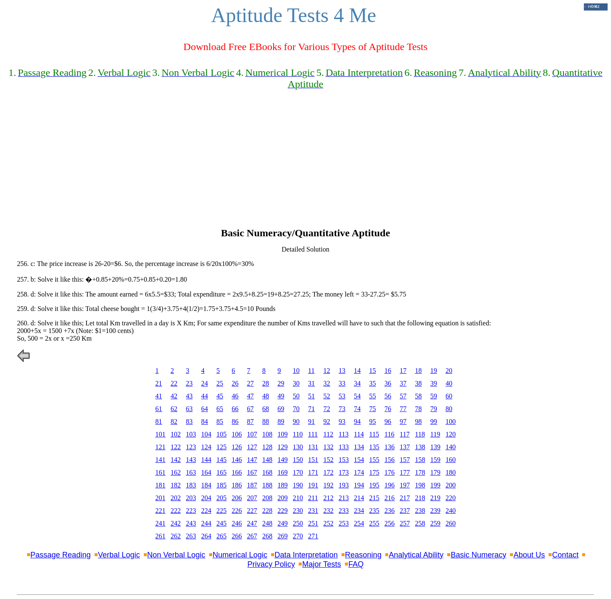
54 (357, 396)
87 (250, 421)
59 (433, 396)
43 (189, 396)
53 (342, 396)
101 (160, 434)
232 (328, 510)
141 (160, 459)
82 (174, 421)
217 (405, 497)
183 (191, 485)
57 (403, 396)
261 (160, 536)
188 (267, 485)
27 (250, 383)
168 (267, 472)
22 (174, 383)
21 (158, 383)
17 (403, 370)
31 (311, 383)
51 (311, 396)
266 (237, 536)
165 (221, 472)
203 (191, 497)
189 (282, 485)
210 (298, 497)
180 (451, 472)
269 (282, 536)
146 (237, 459)
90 (296, 421)
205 (221, 497)
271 (313, 536)
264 (206, 536)
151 (313, 459)
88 (265, 421)
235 (374, 510)
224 (206, 510)
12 (326, 370)
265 (221, 536)
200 (451, 485)
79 (433, 408)
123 (191, 447)
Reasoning (363, 555)
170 (298, 472)
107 (252, 434)
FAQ (356, 564)
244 (206, 523)
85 (219, 421)
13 (342, 370)
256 (389, 523)
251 (313, 523)
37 (403, 383)
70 (296, 408)
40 (449, 383)
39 (433, 383)
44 (204, 396)
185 (221, 485)
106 (237, 434)
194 (359, 485)
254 (359, 523)
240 (451, 510)
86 (235, 421)
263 (191, 536)
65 (219, 408)
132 (328, 447)
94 (357, 421)
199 (435, 485)
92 (326, 421)
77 (403, 408)
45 (219, 396)
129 (282, 447)
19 (433, 370)
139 (435, 447)
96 (387, 421)
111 (313, 434)
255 (374, 523)
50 (296, 396)
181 (160, 485)
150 (298, 459)
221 (160, 510)
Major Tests (321, 564)
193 (344, 485)
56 (387, 396)
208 (267, 497)
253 (344, 523)
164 (206, 472)
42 (174, 396)
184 (206, 485)
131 (313, 447)
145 (221, 459)
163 (191, 472)
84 (204, 421)
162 (176, 472)
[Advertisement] (305, 163)
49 (280, 396)
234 (359, 510)
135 (374, 447)
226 (237, 510)
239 (435, 510)
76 (387, 408)
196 (389, 485)
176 (389, 472)
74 (357, 408)
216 (389, 497)
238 (420, 510)
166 (237, 472)
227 (252, 510)
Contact (565, 555)
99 (433, 421)
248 (267, 523)
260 (451, 523)
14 (357, 370)
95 (372, 421)
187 (252, 485)
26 (235, 383)
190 (298, 485)
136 (389, 447)
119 (435, 434)
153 (344, 459)
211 (313, 497)
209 (282, 497)
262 (176, 536)
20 (449, 370)
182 (176, 485)
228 (267, 510)
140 (451, 447)
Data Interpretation (306, 555)
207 (252, 497)
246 (237, 523)
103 (191, 434)
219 (435, 497)
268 (267, 536)
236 (389, 510)
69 (280, 408)
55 (372, 396)
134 (359, 447)
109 (282, 434)
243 (191, 523)
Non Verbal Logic (176, 555)
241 (160, 523)
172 (328, 472)
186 (237, 485)
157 (405, 459)
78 (418, 408)
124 (206, 447)
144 (206, 459)
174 (359, 472)
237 (405, 510)
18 (418, 370)
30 (296, 383)
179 (435, 472)
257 (405, 523)
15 (372, 370)
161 (160, 472)
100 (451, 421)
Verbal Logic (119, 555)
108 (267, 434)
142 (176, 459)
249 (282, 523)
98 (418, 421)
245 (221, 523)
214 (359, 497)
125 (221, 447)
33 (342, 383)
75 (372, 408)
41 (158, 396)
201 (160, 497)
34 (357, 383)
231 (313, 510)
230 (298, 510)
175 (374, 472)
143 (191, 459)
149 (282, 459)
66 (235, 408)
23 (189, 383)
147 (252, 459)
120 (451, 434)
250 (298, 523)
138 (420, 447)
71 (311, 408)
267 (252, 536)
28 (265, 383)
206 (237, 497)
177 (405, 472)
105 (221, 434)
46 (235, 396)
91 (311, 421)
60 (449, 396)
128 (267, 447)
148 (267, 459)
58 (418, 396)
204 (206, 497)
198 (420, 485)
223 (191, 510)
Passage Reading (61, 555)
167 (252, 472)
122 (176, 447)
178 (420, 472)
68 (265, 408)
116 (389, 434)
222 (176, 510)
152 (328, 459)
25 (219, 383)
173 (344, 472)
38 (418, 383)
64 (204, 408)
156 (389, 459)
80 (449, 408)
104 (206, 434)
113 (343, 434)
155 (374, 459)
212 (328, 497)
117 (404, 434)
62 (174, 408)
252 (328, 523)
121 (160, 447)
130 (298, 447)
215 (374, 497)
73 (342, 408)
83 (189, 421)
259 (435, 523)
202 (176, 497)
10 (296, 370)
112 (328, 434)
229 (282, 510)
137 (405, 447)
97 (403, 421)
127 (252, 447)
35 (372, 383)
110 (298, 434)
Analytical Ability (416, 555)
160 (451, 459)
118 (420, 434)
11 (311, 370)
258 (420, 523)
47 (250, 396)
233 (344, 510)
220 (451, 497)
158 (420, 459)
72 (326, 408)
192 (328, 485)
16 (387, 370)
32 (326, 383)
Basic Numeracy (478, 555)
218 (420, 497)
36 (387, 383)
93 (342, 421)
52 (326, 396)
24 (204, 383)
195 (374, 485)
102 (176, 434)
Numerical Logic (240, 555)
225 (221, 510)
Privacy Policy (271, 564)
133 (344, 447)
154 (359, 459)
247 (252, 523)
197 (405, 485)
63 (189, 408)
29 (280, 383)
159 (435, 459)
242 (176, 523)
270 (298, 536)
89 (280, 421)
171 (313, 472)
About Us (529, 555)
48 (265, 396)
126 (237, 447)
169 (282, 472)
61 (158, 408)
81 (158, 421)
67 (250, 408)
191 (313, 485)
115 (374, 434)
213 (344, 497)
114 (359, 434)
